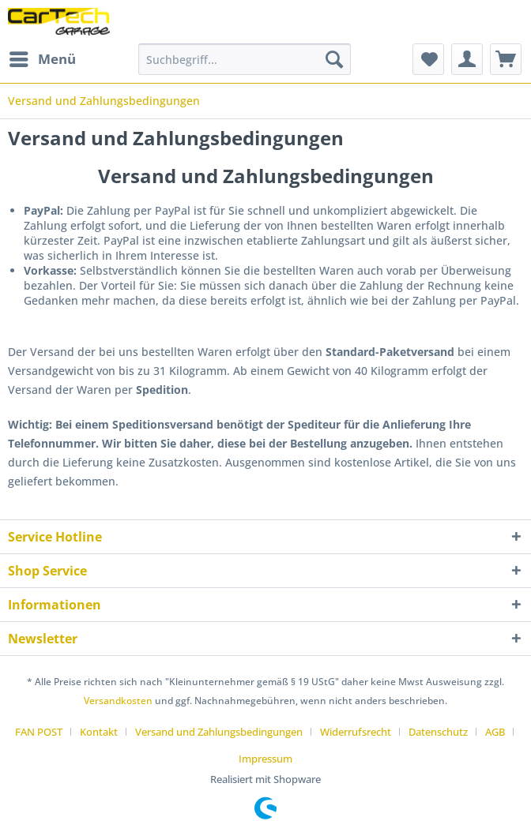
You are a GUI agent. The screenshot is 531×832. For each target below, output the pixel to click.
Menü (42, 57)
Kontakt (99, 732)
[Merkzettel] (428, 59)
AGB (495, 732)
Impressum (265, 758)
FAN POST (38, 732)
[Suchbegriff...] (244, 59)
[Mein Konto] (467, 59)
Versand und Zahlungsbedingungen (219, 732)
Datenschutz (438, 732)
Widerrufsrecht (355, 732)
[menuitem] (42, 59)
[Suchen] (334, 59)
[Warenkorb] (506, 59)
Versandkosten (118, 700)
